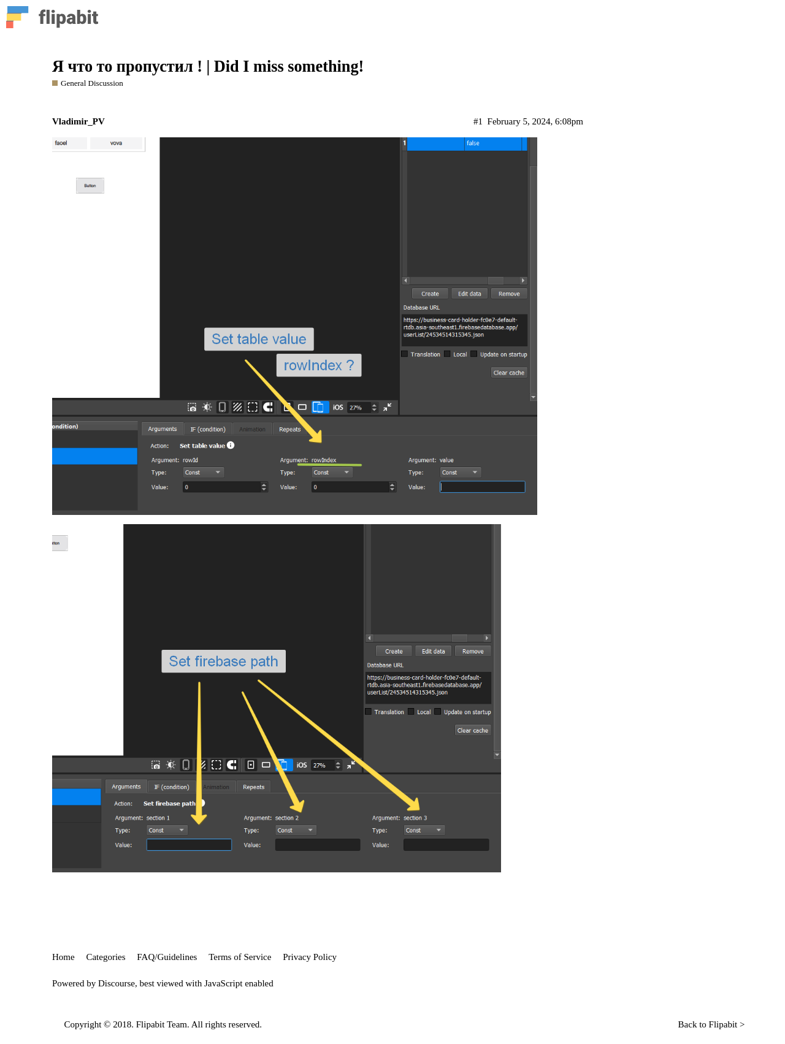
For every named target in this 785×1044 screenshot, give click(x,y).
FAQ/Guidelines (167, 957)
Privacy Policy (310, 957)
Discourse (116, 983)
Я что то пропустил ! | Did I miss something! (208, 66)
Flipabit (723, 1024)
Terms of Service (240, 957)
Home (63, 957)
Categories (105, 957)
